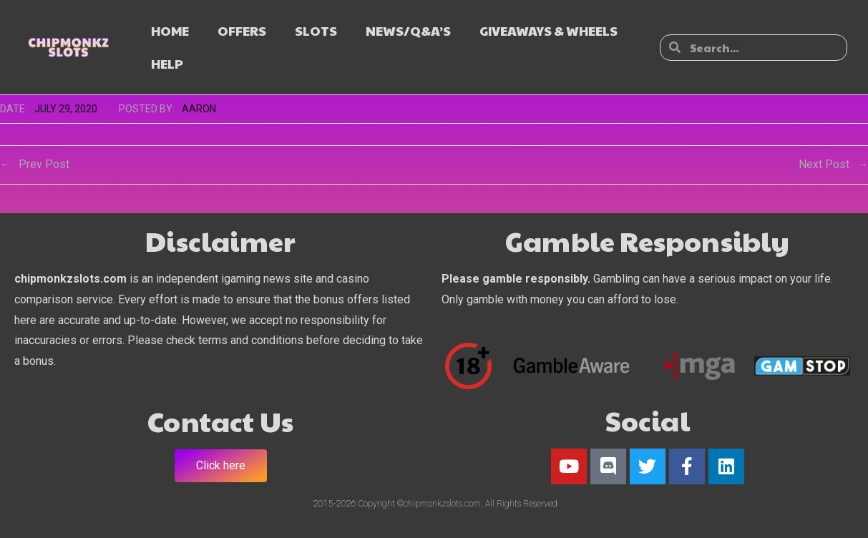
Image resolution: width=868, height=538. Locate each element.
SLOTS (316, 30)
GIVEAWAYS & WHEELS (548, 30)
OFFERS (242, 30)
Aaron (199, 108)
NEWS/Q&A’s (408, 30)
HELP (167, 63)
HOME (170, 30)
